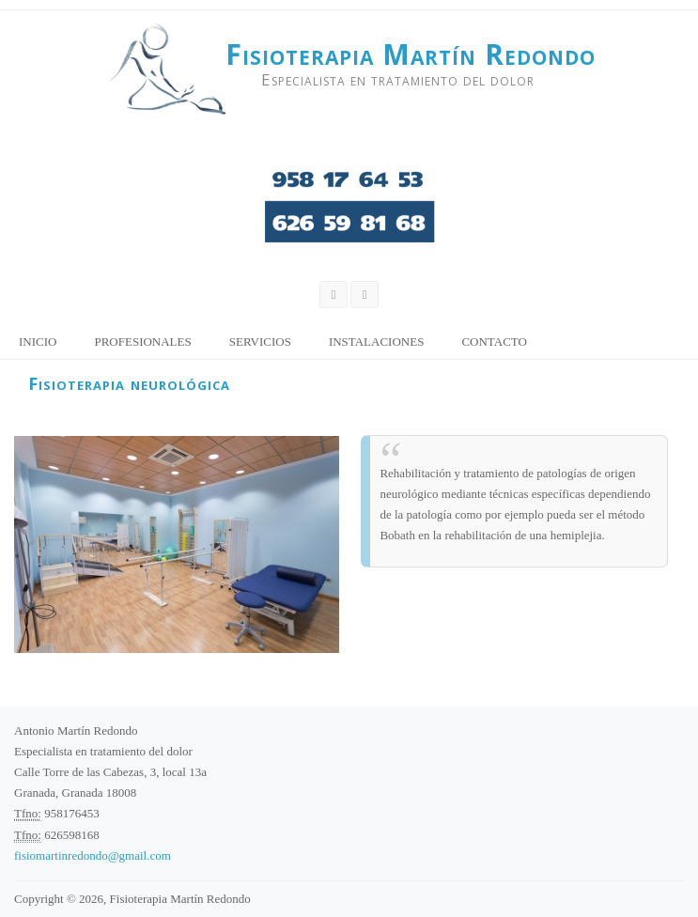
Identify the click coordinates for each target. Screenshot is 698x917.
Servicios (260, 341)
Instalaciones (377, 341)
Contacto (494, 341)
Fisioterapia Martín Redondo (410, 54)
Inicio (37, 341)
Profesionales (142, 341)
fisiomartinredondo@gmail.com (92, 855)
